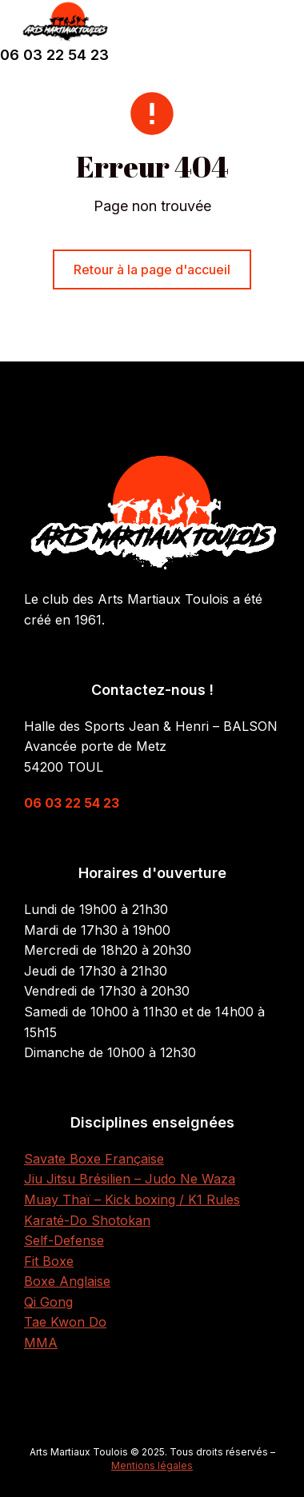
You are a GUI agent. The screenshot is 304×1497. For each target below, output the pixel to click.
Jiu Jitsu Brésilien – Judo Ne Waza (129, 1179)
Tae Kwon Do (65, 1322)
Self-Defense (64, 1240)
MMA (41, 1343)
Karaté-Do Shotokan (87, 1220)
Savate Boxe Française (94, 1159)
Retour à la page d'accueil (152, 269)
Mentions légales (152, 1465)
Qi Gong (48, 1302)
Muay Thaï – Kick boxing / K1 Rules (132, 1200)
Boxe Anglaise (67, 1281)
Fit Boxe (49, 1261)
